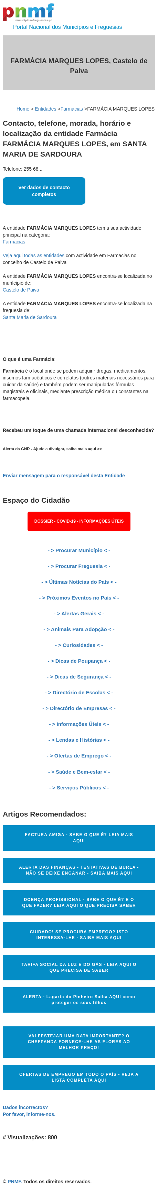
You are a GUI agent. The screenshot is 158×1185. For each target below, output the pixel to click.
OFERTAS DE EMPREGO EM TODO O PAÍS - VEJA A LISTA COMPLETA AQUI (79, 1077)
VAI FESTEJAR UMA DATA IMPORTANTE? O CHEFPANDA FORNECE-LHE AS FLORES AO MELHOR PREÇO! (79, 1042)
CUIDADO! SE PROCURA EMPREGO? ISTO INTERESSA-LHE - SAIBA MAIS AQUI (79, 935)
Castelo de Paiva (21, 290)
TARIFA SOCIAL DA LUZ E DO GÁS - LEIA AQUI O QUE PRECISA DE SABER (78, 967)
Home (23, 109)
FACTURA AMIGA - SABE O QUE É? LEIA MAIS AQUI (79, 837)
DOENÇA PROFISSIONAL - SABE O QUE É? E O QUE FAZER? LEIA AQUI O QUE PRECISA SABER (79, 902)
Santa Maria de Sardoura (29, 317)
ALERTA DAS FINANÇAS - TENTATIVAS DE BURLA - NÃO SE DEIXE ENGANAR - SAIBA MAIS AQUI (79, 870)
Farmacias (72, 109)
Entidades (45, 109)
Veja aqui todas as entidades (33, 255)
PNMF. (15, 1181)
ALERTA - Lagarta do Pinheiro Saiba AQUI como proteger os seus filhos (79, 999)
